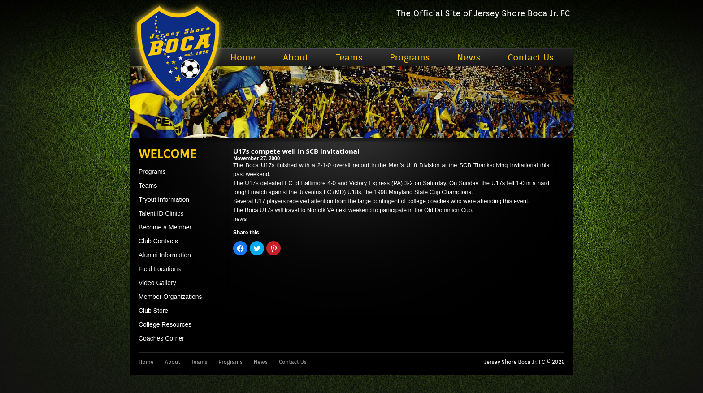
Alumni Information (165, 255)
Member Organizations (170, 296)
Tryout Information (164, 199)
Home (243, 57)
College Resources (165, 324)
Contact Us (531, 57)
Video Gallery (157, 282)
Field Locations (160, 268)
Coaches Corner (161, 338)
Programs (410, 57)
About (295, 57)
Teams (349, 57)
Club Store (153, 310)
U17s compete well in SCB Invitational (296, 151)
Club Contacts (158, 241)
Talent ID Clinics (161, 213)
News (468, 57)
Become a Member (165, 227)
